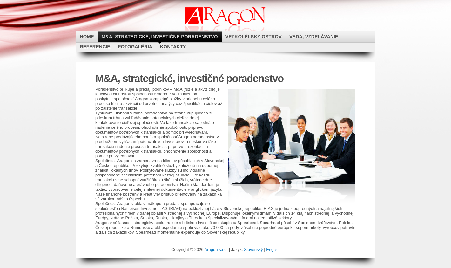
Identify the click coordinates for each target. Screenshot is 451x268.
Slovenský (253, 249)
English (273, 249)
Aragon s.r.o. (216, 249)
